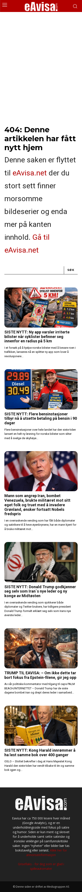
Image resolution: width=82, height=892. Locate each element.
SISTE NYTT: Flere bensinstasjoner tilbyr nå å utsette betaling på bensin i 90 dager (40, 418)
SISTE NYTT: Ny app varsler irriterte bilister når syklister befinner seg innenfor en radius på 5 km (37, 336)
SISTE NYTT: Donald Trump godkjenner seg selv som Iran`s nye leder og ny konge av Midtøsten (40, 591)
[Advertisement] (41, 55)
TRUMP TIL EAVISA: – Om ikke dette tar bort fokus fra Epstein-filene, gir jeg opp (40, 675)
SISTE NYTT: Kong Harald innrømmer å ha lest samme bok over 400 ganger (39, 752)
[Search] (71, 270)
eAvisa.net (29, 172)
